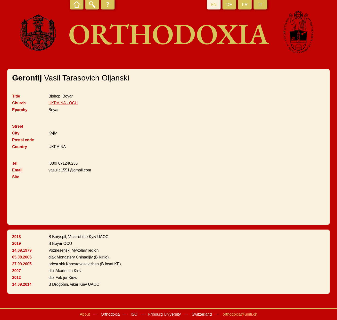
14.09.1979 (22, 250)
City (15, 133)
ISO (134, 314)
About (85, 314)
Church (19, 103)
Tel (14, 163)
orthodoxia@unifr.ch (240, 314)
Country (19, 147)
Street (17, 126)
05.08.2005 (22, 257)
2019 (16, 243)
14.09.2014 (22, 284)
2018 (16, 237)
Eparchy (19, 110)
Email (17, 170)
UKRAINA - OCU (63, 103)
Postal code (23, 140)
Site (15, 177)
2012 (16, 278)
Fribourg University (164, 314)
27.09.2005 (22, 264)
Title (16, 96)
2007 (16, 271)
